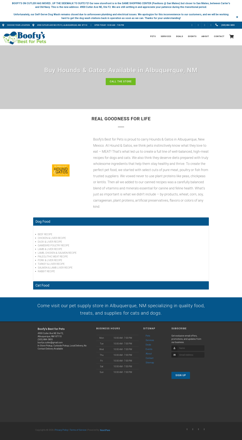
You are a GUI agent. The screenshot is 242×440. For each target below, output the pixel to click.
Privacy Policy (61, 430)
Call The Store (121, 81)
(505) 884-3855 (45, 339)
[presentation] (187, 363)
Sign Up (180, 375)
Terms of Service (78, 430)
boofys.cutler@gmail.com (50, 342)
